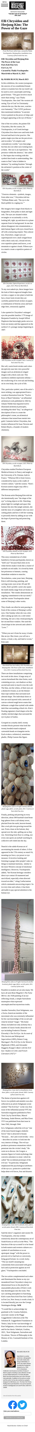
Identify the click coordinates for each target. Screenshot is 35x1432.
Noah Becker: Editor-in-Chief (17, 1425)
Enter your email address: (11, 1411)
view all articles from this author (12, 1395)
